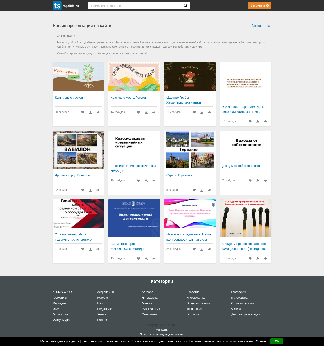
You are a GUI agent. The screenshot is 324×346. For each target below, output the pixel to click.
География (238, 292)
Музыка (147, 303)
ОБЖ (56, 309)
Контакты (162, 329)
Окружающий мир (243, 303)
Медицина (60, 303)
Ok (277, 341)
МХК (100, 303)
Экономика (149, 314)
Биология (193, 292)
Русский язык (151, 309)
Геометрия (60, 297)
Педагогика (104, 309)
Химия (101, 314)
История (102, 297)
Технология (194, 309)
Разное (102, 320)
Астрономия (105, 292)
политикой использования (236, 341)
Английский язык (64, 292)
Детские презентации (245, 314)
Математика (239, 297)
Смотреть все (261, 25)
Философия (61, 314)
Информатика (196, 297)
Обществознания (198, 303)
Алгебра (147, 292)
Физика (236, 309)
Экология (193, 314)
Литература (150, 297)
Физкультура (61, 320)
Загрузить (260, 5)
